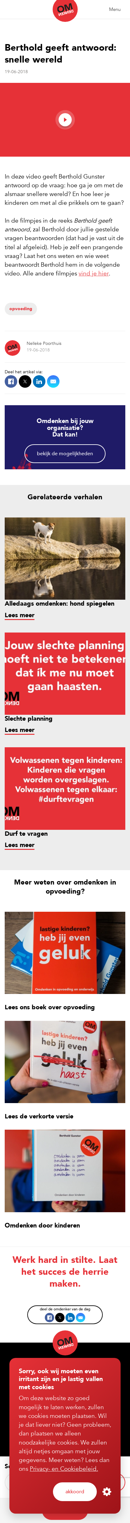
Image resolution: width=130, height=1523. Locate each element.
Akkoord (74, 1491)
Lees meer (19, 615)
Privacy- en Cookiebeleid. (64, 1469)
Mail (53, 381)
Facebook (11, 381)
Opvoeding (20, 309)
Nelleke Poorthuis (44, 343)
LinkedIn (39, 381)
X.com (25, 381)
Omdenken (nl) (65, 11)
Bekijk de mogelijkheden (65, 453)
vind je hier (94, 274)
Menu (115, 9)
